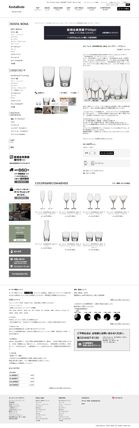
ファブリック (15, 125)
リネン (13, 122)
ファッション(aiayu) (18, 134)
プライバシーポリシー (16, 415)
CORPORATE (85, 398)
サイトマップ (13, 413)
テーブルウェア (16, 47)
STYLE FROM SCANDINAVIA (91, 401)
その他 (13, 64)
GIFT (83, 404)
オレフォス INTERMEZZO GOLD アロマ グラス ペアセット (94, 213)
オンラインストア (39, 23)
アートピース (15, 58)
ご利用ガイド (126, 2)
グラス (66, 23)
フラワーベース (16, 55)
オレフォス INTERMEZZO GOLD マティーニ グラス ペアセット (117, 213)
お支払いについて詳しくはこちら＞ (60, 388)
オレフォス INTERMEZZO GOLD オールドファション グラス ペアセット (70, 246)
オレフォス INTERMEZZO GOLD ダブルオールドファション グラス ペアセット (94, 246)
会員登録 (12, 402)
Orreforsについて (65, 401)
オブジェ (38, 417)
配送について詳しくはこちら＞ (120, 324)
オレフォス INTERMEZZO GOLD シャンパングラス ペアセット (46, 213)
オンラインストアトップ (16, 401)
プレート (13, 49)
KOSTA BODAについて (43, 401)
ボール (38, 413)
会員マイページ (14, 404)
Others (38, 408)
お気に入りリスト (115, 2)
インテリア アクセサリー (19, 128)
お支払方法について (15, 410)
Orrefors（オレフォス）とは (54, 23)
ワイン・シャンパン (17, 35)
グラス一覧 (14, 32)
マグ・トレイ (15, 44)
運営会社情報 (13, 419)
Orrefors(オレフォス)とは (20, 76)
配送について (13, 411)
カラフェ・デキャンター (18, 41)
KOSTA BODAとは (16, 29)
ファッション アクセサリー (19, 131)
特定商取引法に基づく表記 (17, 417)
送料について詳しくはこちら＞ (120, 300)
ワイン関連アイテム (17, 90)
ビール (61, 406)
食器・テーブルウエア (18, 119)
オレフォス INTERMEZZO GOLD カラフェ (46, 245)
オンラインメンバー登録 (91, 2)
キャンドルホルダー (17, 61)
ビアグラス (14, 37)
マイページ (104, 2)
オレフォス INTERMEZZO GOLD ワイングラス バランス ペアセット (70, 213)
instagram (118, 398)
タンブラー (14, 39)
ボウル (13, 51)
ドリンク (38, 402)
